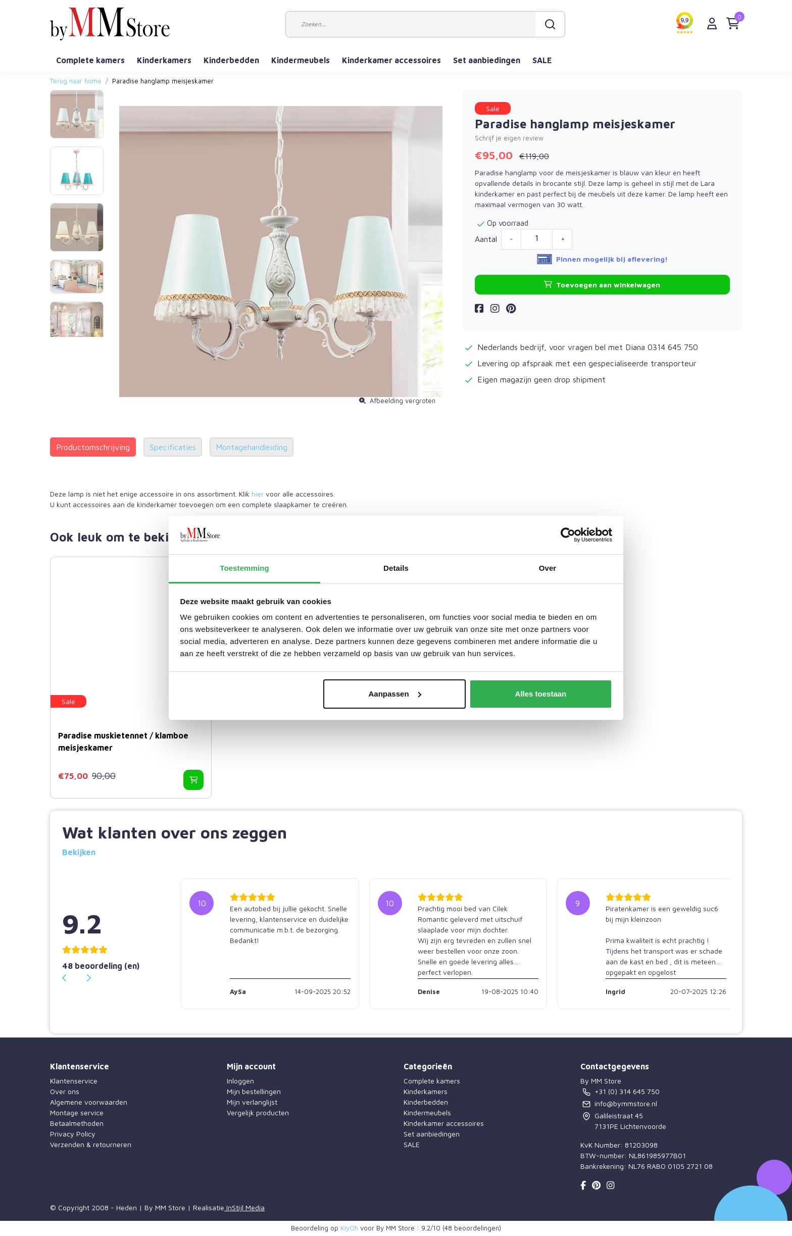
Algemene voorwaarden (88, 1102)
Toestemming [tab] (244, 568)
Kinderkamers (164, 60)
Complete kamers (90, 60)
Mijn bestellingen (254, 1091)
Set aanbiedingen (486, 60)
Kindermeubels (300, 60)
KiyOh (349, 1228)
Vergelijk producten (258, 1112)
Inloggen (240, 1080)
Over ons (64, 1091)
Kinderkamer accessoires (391, 60)
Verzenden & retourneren (90, 1144)
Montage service (77, 1112)
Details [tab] (396, 568)
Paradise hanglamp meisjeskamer (163, 81)
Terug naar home (76, 81)
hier (258, 493)
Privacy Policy (72, 1133)
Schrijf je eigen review (509, 138)
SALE (542, 60)
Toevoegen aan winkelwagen (602, 284)
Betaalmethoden (77, 1123)
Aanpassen (395, 693)
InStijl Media (244, 1207)
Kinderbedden (231, 60)
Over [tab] (548, 568)
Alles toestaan (541, 693)
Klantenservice (73, 1080)
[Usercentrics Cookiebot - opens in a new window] (568, 534)
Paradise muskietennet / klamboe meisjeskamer (123, 741)
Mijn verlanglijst (252, 1102)
